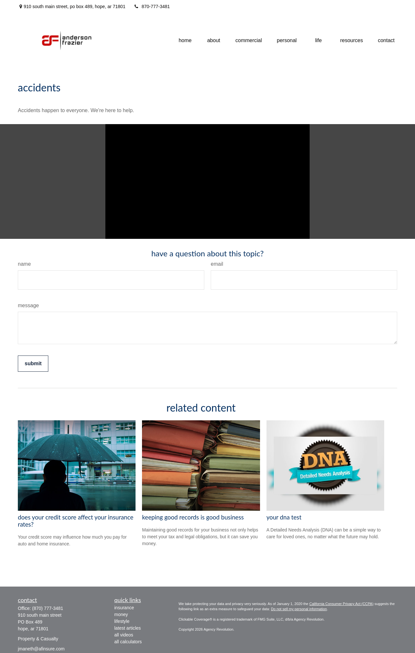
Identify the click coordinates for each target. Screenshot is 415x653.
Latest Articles (127, 628)
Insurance (124, 607)
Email (217, 264)
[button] (185, 40)
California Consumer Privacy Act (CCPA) (341, 604)
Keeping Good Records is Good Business (193, 517)
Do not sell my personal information (299, 609)
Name (24, 264)
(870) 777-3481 (47, 608)
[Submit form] (33, 364)
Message (28, 305)
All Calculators (128, 641)
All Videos (123, 634)
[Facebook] (390, 6)
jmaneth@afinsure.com (41, 648)
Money (121, 614)
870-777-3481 (152, 6)
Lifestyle (122, 621)
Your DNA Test (284, 517)
